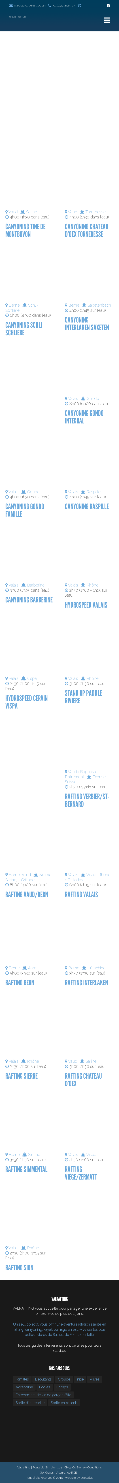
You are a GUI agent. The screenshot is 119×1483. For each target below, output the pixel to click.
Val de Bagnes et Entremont (82, 774)
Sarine (31, 211)
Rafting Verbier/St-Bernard (87, 800)
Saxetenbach (99, 305)
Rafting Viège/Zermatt (81, 1173)
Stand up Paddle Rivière (83, 697)
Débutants (43, 1379)
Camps (62, 1387)
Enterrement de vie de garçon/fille (43, 1395)
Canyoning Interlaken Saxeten (87, 323)
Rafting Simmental (26, 1169)
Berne (14, 305)
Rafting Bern (19, 982)
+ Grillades (27, 879)
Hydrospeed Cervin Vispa (26, 702)
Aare (32, 968)
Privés (94, 1379)
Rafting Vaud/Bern (26, 894)
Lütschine (96, 968)
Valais (73, 398)
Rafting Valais (81, 894)
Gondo (93, 398)
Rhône (92, 585)
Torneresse (95, 211)
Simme (45, 874)
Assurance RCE (66, 1472)
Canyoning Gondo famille (24, 510)
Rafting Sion (19, 1267)
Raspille (93, 491)
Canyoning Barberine (29, 599)
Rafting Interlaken (86, 982)
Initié (80, 1379)
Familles (22, 1379)
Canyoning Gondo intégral (84, 417)
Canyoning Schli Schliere (23, 329)
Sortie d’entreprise (30, 1403)
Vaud (13, 211)
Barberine (36, 585)
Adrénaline (24, 1387)
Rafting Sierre (21, 1076)
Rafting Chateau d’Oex (83, 1079)
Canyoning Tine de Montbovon (25, 230)
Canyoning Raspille (87, 506)
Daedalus (87, 1477)
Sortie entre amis (64, 1403)
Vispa (32, 678)
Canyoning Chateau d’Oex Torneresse (86, 230)
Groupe (64, 1379)
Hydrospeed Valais (86, 605)
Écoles (44, 1387)
